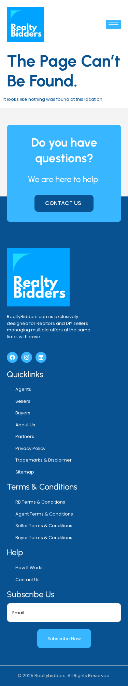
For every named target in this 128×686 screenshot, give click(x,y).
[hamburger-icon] (113, 24)
